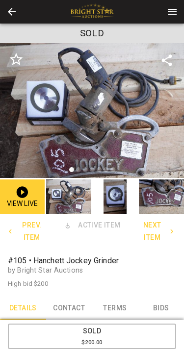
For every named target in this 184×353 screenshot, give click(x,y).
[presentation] (92, 12)
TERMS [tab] (115, 308)
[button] (12, 12)
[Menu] (172, 12)
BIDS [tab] (161, 308)
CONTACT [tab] (69, 308)
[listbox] (92, 112)
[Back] (12, 12)
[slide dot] (71, 169)
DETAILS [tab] (23, 308)
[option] (92, 112)
